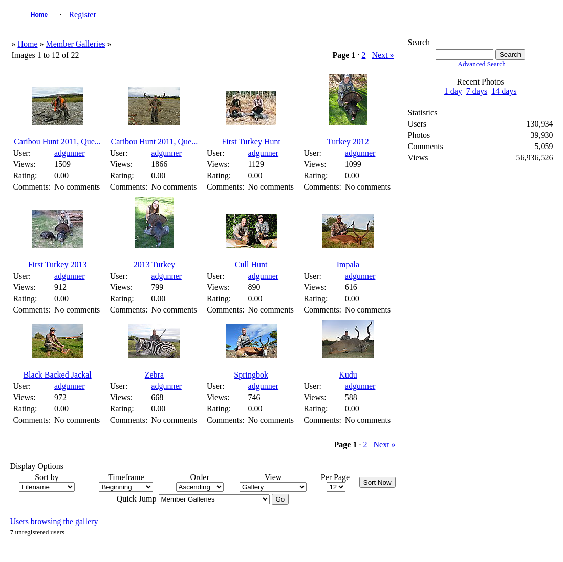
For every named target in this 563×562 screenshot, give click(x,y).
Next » (383, 55)
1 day (453, 91)
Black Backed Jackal (57, 374)
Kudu (348, 374)
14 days (503, 91)
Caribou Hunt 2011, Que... (57, 141)
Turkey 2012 (348, 141)
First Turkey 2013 (57, 264)
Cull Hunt (251, 264)
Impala (348, 264)
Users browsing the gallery (54, 521)
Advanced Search (482, 64)
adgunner (69, 153)
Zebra (154, 374)
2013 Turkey (154, 264)
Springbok (251, 374)
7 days (476, 91)
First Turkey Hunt (251, 141)
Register (82, 14)
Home (39, 14)
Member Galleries (75, 43)
